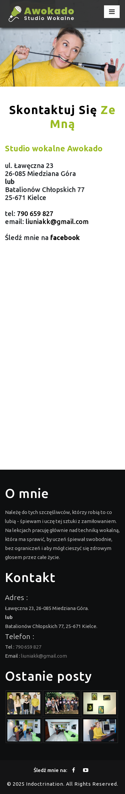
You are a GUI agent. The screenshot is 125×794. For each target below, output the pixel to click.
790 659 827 (35, 213)
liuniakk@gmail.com (57, 221)
